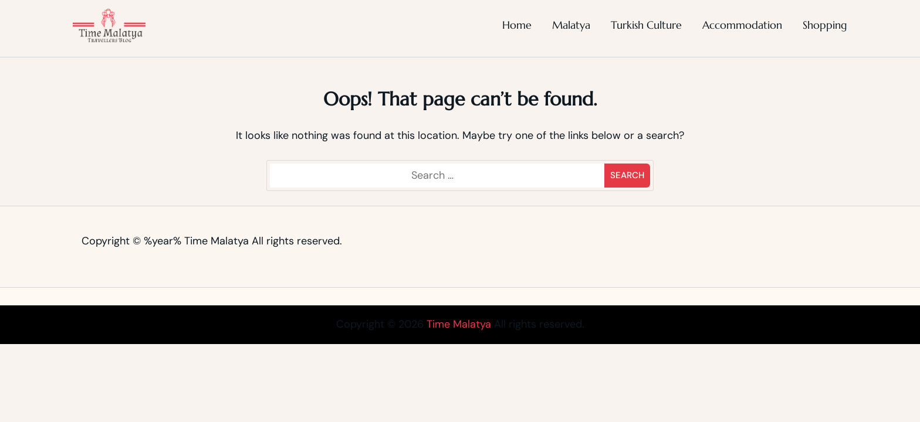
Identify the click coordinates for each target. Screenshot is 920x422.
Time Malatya (216, 241)
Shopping (825, 25)
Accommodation (742, 25)
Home (517, 25)
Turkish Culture (646, 25)
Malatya (571, 25)
